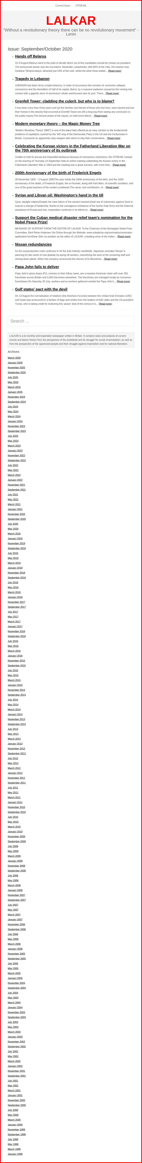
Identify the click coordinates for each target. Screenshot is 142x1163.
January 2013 (15, 743)
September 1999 (17, 1134)
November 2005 (16, 954)
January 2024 (15, 421)
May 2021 (13, 499)
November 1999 (16, 1129)
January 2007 (15, 919)
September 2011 (17, 783)
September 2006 (17, 929)
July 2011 (13, 787)
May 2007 (13, 910)
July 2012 (13, 758)
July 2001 (13, 1081)
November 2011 (16, 778)
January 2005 (15, 978)
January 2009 (15, 861)
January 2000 (15, 1124)
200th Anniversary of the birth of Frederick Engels (58, 173)
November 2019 (16, 543)
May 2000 (13, 1115)
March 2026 (14, 358)
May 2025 (13, 382)
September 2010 (17, 812)
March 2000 (14, 1120)
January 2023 (15, 450)
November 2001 (16, 1071)
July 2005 (13, 963)
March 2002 (14, 1061)
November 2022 (16, 455)
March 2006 (14, 944)
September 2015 (17, 665)
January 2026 (15, 362)
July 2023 (13, 436)
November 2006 (16, 924)
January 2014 (15, 714)
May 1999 (13, 1144)
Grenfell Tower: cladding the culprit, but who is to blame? (64, 101)
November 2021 (16, 485)
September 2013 (17, 724)
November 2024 (16, 397)
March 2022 (14, 475)
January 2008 (15, 890)
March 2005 (14, 973)
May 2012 (13, 763)
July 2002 (13, 1051)
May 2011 (13, 792)
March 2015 (14, 680)
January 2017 (15, 626)
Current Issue (62, 5)
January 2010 (15, 831)
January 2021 (15, 509)
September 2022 (17, 460)
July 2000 (13, 1110)
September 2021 (17, 489)
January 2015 (15, 685)
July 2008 (13, 875)
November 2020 (16, 514)
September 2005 (17, 958)
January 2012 (15, 773)
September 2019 (17, 548)
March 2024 (14, 416)
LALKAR (71, 20)
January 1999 (15, 1154)
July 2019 (13, 553)
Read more (115, 71)
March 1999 (14, 1149)
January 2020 (15, 538)
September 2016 (17, 636)
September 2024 (17, 402)
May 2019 (13, 558)
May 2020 (13, 529)
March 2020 (14, 533)
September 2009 (17, 841)
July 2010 (13, 817)
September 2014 (17, 695)
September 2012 (17, 753)
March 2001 (14, 1090)
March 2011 (14, 797)
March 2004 (14, 1002)
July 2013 (13, 729)
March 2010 (14, 827)
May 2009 (13, 851)
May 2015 (13, 675)
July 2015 (13, 670)
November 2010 (16, 807)
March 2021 (14, 504)
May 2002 (13, 1056)
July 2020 (13, 524)
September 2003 (17, 1017)
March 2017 (14, 621)
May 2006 (13, 939)
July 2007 (13, 905)
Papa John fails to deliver (37, 267)
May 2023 (13, 441)
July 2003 (13, 1022)
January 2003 (15, 1037)
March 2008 (14, 885)
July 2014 (13, 700)
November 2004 (16, 983)
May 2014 (13, 704)
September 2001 (17, 1076)
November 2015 (16, 660)
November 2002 (16, 1041)
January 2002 (15, 1066)
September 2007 (17, 900)
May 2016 (13, 646)
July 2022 (13, 465)
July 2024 (13, 406)
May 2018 (13, 587)
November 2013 (16, 719)
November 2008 (16, 866)
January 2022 (15, 480)
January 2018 (15, 597)
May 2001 (13, 1085)
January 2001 (15, 1095)
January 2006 (15, 949)
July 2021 (13, 494)
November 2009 (16, 836)
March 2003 (14, 1032)
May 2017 (13, 616)
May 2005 (13, 968)
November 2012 (16, 748)
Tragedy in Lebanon (32, 79)
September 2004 (17, 988)
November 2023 (16, 426)
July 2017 (13, 612)
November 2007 (16, 895)
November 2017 (16, 602)
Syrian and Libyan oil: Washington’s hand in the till (59, 195)
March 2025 (14, 387)
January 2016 (15, 656)
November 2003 (16, 1012)
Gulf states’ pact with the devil (41, 289)
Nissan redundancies (33, 244)
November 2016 (16, 631)
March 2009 (14, 856)
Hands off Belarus (30, 56)
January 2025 (15, 392)
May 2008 (13, 880)
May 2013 (13, 734)
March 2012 (14, 768)
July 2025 (13, 377)
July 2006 (13, 934)
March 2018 (14, 592)
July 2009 (13, 846)
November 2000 (16, 1100)
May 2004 (13, 997)
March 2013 (14, 739)
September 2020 (17, 519)
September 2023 (17, 431)
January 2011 (15, 802)
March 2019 (14, 563)
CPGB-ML (81, 5)
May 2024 (13, 411)
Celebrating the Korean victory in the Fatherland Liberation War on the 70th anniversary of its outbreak (72, 148)
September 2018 (17, 577)
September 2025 (17, 372)
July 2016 (13, 641)
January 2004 (15, 1007)
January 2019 (15, 568)
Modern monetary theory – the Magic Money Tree (57, 124)
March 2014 (14, 709)
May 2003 (13, 1027)
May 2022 (13, 470)
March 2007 (14, 914)
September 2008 (17, 870)
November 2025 (16, 367)
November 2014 (16, 690)
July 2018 (13, 582)
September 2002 (17, 1046)
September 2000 (17, 1105)
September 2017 (17, 607)
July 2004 (13, 993)
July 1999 (13, 1139)
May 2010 (13, 822)
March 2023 (14, 446)
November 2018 (16, 573)
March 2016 (14, 651)
